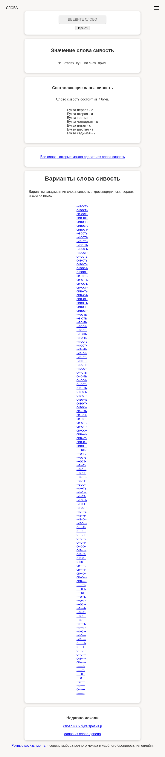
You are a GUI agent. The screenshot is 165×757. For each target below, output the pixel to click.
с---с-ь (81, 531)
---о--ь (81, 596)
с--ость (81, 256)
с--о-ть (81, 376)
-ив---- (81, 639)
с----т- (81, 647)
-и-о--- (81, 635)
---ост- (81, 461)
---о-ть (81, 453)
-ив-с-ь (81, 353)
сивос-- (82, 310)
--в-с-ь (81, 469)
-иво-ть (82, 245)
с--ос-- (81, 546)
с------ (80, 689)
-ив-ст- (81, 357)
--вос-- (81, 484)
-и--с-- (81, 631)
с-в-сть (81, 260)
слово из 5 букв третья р (82, 726)
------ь (80, 666)
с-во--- (81, 562)
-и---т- (81, 627)
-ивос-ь (82, 249)
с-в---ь (81, 550)
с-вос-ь (82, 268)
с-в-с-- (81, 558)
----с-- (80, 674)
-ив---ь (81, 511)
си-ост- (82, 287)
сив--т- (81, 438)
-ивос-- (81, 368)
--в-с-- (81, 616)
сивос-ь (82, 225)
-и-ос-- (81, 507)
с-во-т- (81, 403)
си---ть (81, 411)
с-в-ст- (81, 395)
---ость (81, 314)
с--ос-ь (81, 380)
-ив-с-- (81, 519)
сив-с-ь (82, 295)
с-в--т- (81, 554)
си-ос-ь (82, 283)
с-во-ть (82, 264)
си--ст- (81, 419)
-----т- (80, 670)
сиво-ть (82, 221)
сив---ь (81, 434)
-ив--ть (81, 349)
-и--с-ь (81, 492)
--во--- (81, 620)
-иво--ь (81, 361)
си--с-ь (81, 415)
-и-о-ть (81, 337)
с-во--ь (81, 399)
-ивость (82, 206)
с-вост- (81, 272)
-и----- (80, 685)
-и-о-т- (81, 504)
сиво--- (81, 446)
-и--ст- (81, 496)
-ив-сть (82, 241)
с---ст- (81, 535)
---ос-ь (81, 457)
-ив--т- (81, 515)
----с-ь (81, 589)
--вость (82, 233)
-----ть (81, 585)
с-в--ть (81, 388)
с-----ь (81, 643)
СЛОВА (12, 8)
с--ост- (81, 384)
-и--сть (81, 334)
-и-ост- (81, 345)
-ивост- (82, 252)
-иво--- (81, 523)
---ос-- (81, 604)
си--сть (81, 276)
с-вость (82, 210)
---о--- (80, 677)
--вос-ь (81, 326)
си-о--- (81, 577)
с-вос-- (81, 407)
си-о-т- (81, 426)
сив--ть (82, 291)
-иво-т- (81, 364)
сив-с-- (81, 442)
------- (80, 693)
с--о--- (81, 654)
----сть (81, 449)
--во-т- (81, 480)
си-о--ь (81, 422)
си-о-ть (82, 279)
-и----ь (81, 623)
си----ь (81, 565)
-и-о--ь (81, 500)
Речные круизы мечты (28, 745)
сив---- (81, 581)
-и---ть (81, 488)
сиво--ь (82, 303)
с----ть (81, 527)
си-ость (82, 214)
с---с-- (81, 650)
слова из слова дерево (82, 734)
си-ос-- (81, 430)
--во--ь (81, 477)
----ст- (81, 592)
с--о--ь (81, 538)
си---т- (81, 569)
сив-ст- (81, 299)
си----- (81, 662)
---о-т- (81, 600)
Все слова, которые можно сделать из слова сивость (82, 157)
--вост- (81, 330)
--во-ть (81, 322)
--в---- (80, 681)
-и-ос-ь (81, 341)
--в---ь (81, 608)
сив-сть (82, 218)
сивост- (82, 229)
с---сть (81, 372)
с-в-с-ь (81, 392)
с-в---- (81, 658)
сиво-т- (82, 307)
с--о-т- (81, 542)
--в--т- (81, 612)
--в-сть (81, 318)
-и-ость (82, 237)
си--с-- (81, 573)
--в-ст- (81, 473)
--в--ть (81, 465)
